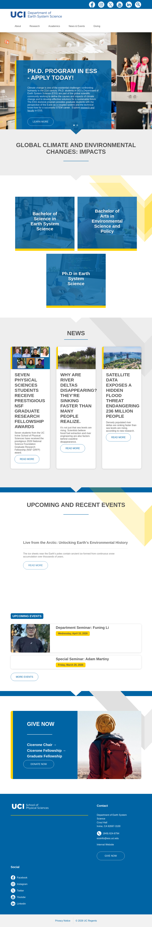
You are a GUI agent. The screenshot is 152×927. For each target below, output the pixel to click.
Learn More (40, 121)
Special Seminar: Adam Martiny (82, 659)
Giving (97, 26)
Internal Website (105, 844)
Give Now (111, 856)
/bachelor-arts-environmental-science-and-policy (107, 223)
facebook (92, 4)
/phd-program (76, 280)
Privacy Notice (62, 920)
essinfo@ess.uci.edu (108, 838)
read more (27, 459)
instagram (101, 4)
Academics (54, 26)
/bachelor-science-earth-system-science (45, 223)
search (138, 4)
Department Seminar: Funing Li (82, 628)
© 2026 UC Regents (86, 920)
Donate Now (39, 764)
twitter (110, 4)
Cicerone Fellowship (44, 751)
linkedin (129, 4)
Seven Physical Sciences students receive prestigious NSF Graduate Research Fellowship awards (30, 400)
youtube (119, 4)
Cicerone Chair (39, 745)
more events (24, 677)
